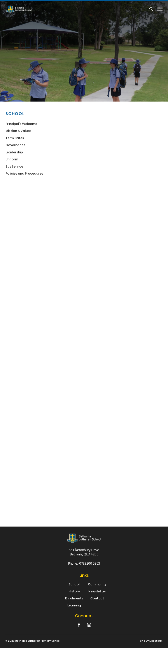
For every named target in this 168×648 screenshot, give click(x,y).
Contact (97, 598)
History (74, 591)
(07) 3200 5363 (89, 563)
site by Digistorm (151, 641)
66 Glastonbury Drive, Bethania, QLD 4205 (84, 552)
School (74, 584)
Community (97, 584)
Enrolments (74, 598)
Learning (74, 605)
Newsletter (97, 591)
